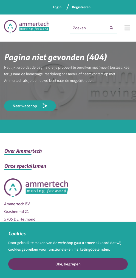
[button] (68, 153)
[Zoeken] (111, 27)
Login (57, 7)
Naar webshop (25, 105)
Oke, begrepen (68, 264)
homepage (34, 74)
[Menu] (127, 27)
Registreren (81, 7)
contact (97, 74)
